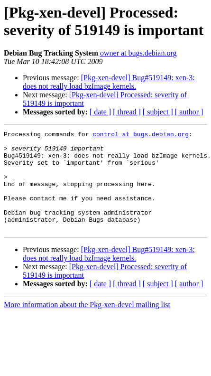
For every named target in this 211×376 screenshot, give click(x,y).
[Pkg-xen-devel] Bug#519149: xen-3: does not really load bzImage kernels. (109, 82)
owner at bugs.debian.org (138, 53)
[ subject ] (158, 112)
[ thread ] (127, 112)
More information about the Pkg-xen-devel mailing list (87, 324)
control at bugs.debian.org (140, 135)
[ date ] (100, 112)
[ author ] (189, 112)
